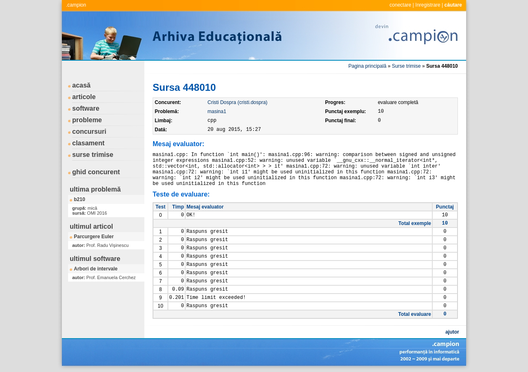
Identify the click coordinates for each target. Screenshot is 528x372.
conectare (400, 5)
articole (84, 96)
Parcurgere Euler (94, 236)
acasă (81, 85)
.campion (76, 5)
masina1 (216, 111)
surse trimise (92, 154)
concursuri (89, 131)
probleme (87, 119)
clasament (88, 143)
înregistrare (428, 5)
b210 (79, 199)
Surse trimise (406, 66)
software (85, 108)
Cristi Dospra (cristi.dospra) (237, 102)
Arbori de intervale (96, 269)
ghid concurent (96, 171)
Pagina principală (368, 66)
